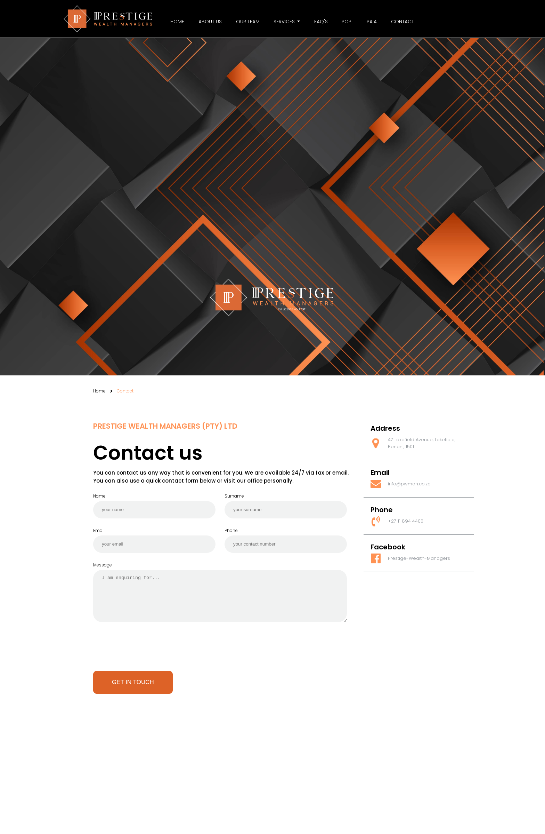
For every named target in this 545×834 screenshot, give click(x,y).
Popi (347, 21)
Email (99, 530)
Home (177, 21)
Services (287, 21)
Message (102, 565)
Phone (231, 530)
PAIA (372, 21)
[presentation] (146, 651)
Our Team (248, 21)
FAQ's (321, 21)
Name (99, 496)
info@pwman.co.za (409, 483)
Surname (234, 496)
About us (210, 21)
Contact (402, 21)
